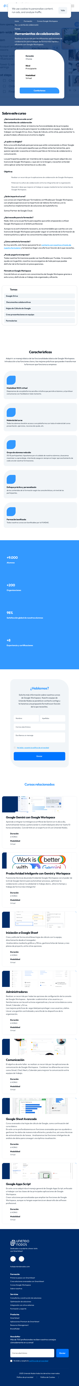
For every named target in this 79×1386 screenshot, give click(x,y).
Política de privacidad (25, 1377)
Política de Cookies (47, 1377)
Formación (28, 21)
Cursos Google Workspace (47, 21)
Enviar (62, 1353)
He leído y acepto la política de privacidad (33, 747)
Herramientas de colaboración (27, 25)
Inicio (17, 21)
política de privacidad (38, 1361)
